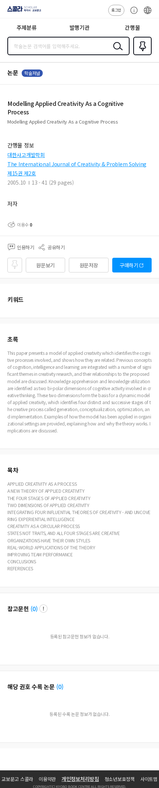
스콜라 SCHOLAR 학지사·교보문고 (22, 11)
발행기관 (80, 27)
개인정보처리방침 (80, 778)
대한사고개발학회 (26, 154)
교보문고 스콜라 (17, 778)
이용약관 (47, 778)
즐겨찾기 (141, 54)
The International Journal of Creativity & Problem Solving (76, 164)
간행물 (132, 27)
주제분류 (27, 27)
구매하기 (129, 265)
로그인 (116, 10)
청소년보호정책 (120, 778)
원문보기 (45, 265)
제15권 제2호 (21, 173)
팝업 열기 (43, 609)
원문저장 (89, 265)
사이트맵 (149, 778)
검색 (116, 51)
